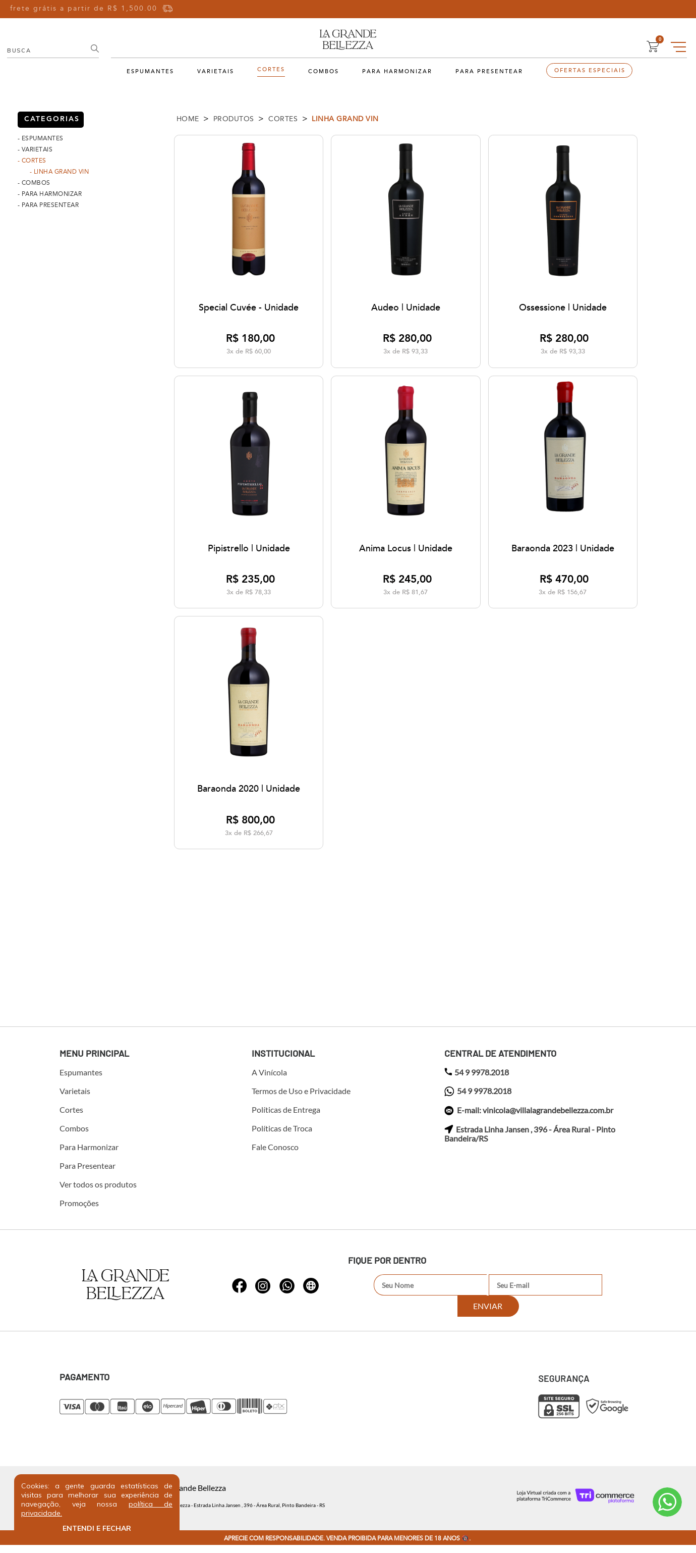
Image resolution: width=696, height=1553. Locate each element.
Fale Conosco (275, 1155)
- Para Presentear (48, 205)
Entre (606, 9)
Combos (323, 72)
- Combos (34, 182)
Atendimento (667, 1502)
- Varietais (35, 149)
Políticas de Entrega (286, 1117)
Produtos (233, 119)
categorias (52, 119)
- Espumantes (41, 138)
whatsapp (239, 1288)
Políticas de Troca (282, 1136)
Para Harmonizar (397, 72)
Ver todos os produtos (98, 1192)
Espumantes (150, 72)
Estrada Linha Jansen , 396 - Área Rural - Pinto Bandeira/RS (529, 1142)
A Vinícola (269, 1080)
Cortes (271, 70)
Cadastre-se (652, 9)
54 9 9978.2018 (476, 1080)
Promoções (79, 1211)
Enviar (604, 1293)
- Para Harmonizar (50, 193)
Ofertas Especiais (589, 70)
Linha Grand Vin (345, 119)
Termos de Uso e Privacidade (301, 1099)
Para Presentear (489, 72)
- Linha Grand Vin (59, 171)
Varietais (215, 72)
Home (188, 119)
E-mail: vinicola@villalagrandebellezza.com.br (528, 1119)
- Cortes (32, 160)
